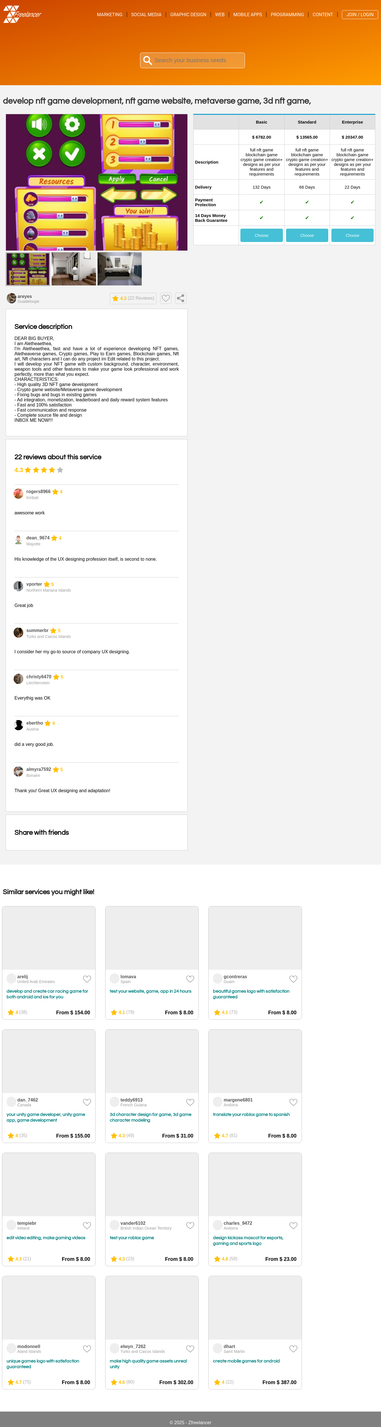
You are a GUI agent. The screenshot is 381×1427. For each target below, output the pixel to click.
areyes (25, 296)
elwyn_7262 (133, 1346)
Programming (287, 14)
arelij (22, 976)
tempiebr (27, 1223)
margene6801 (238, 1100)
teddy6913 (131, 1100)
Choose (261, 235)
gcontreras (235, 976)
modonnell (28, 1346)
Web (220, 14)
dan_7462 (27, 1100)
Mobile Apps (247, 14)
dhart (229, 1346)
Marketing (109, 14)
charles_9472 (238, 1223)
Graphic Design (188, 14)
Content (323, 14)
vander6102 (132, 1223)
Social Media (146, 14)
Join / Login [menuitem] (360, 14)
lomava (128, 976)
